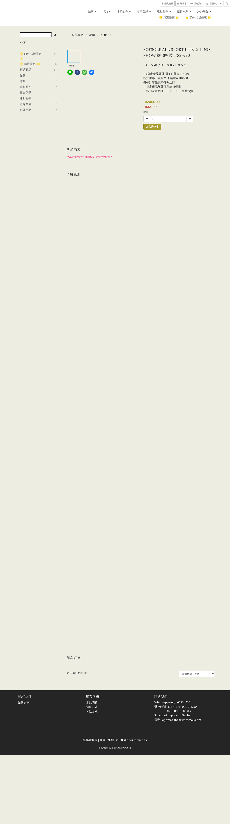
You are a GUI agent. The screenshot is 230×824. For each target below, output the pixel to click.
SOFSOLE (107, 35)
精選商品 (25, 69)
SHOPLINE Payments (121, 748)
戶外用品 (204, 11)
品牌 (92, 11)
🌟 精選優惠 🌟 (169, 17)
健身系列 (184, 11)
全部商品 (77, 35)
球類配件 (124, 11)
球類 (106, 11)
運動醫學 (164, 11)
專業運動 (144, 11)
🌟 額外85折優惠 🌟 (198, 17)
